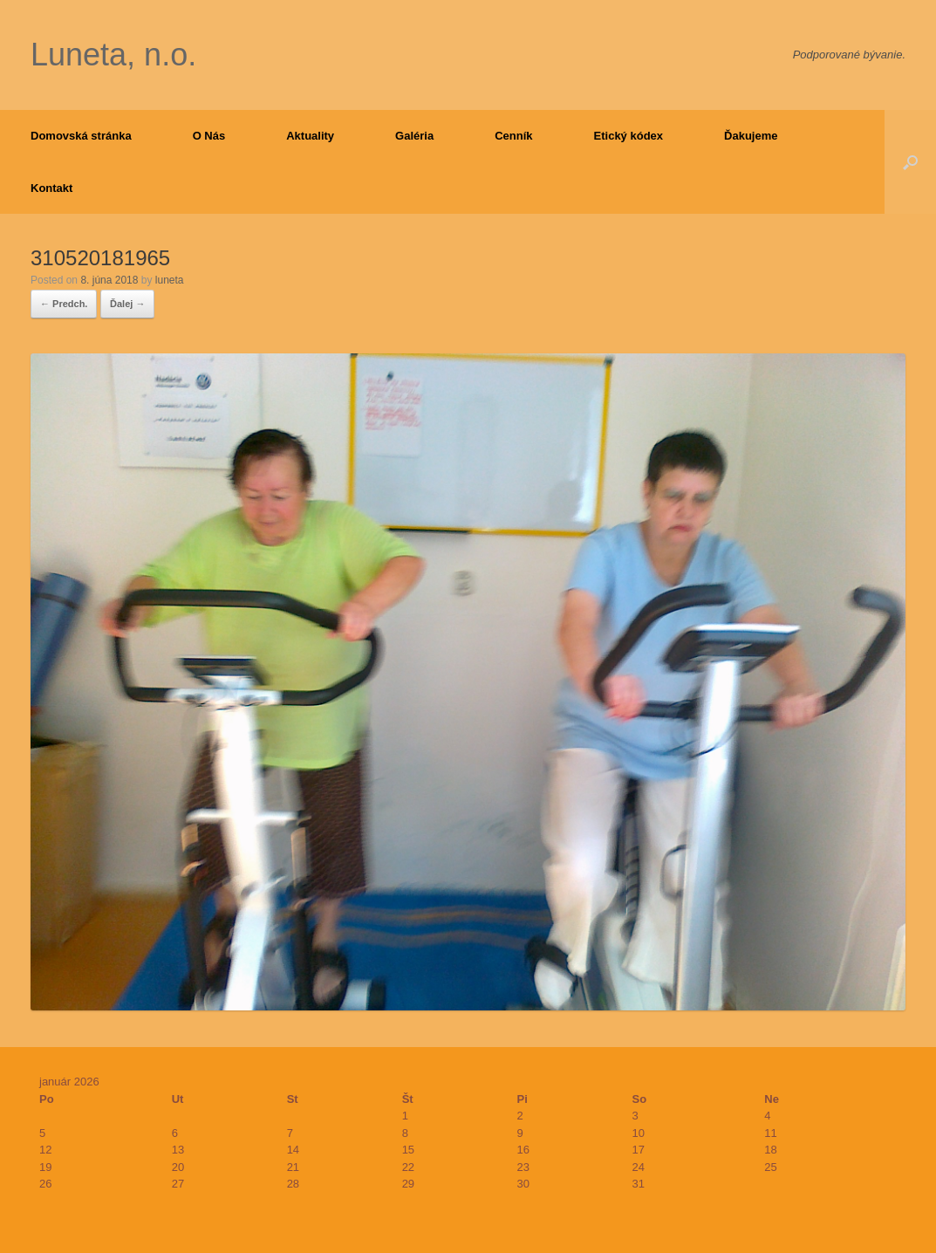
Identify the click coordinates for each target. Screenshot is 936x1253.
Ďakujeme (750, 135)
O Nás (209, 135)
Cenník (513, 135)
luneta (169, 280)
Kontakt (51, 188)
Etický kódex (629, 135)
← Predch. (63, 303)
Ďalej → (127, 303)
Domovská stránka (81, 135)
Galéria (414, 135)
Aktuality (310, 135)
